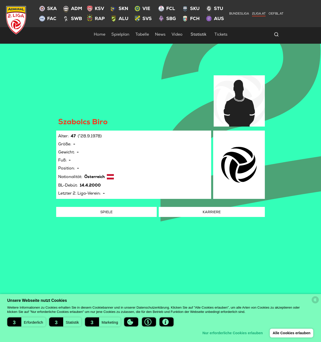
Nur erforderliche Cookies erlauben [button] (232, 333)
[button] (26, 321)
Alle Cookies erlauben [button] (291, 333)
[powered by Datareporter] (315, 300)
